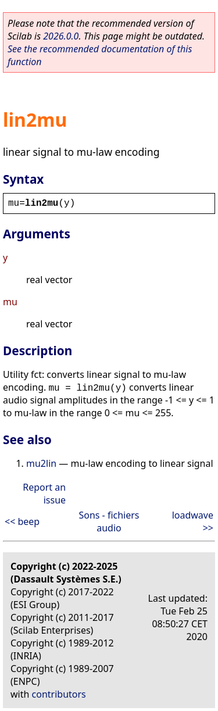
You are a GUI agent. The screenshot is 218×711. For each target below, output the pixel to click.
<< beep (22, 521)
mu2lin (41, 463)
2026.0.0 (60, 36)
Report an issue (44, 493)
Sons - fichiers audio (108, 521)
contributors (59, 694)
